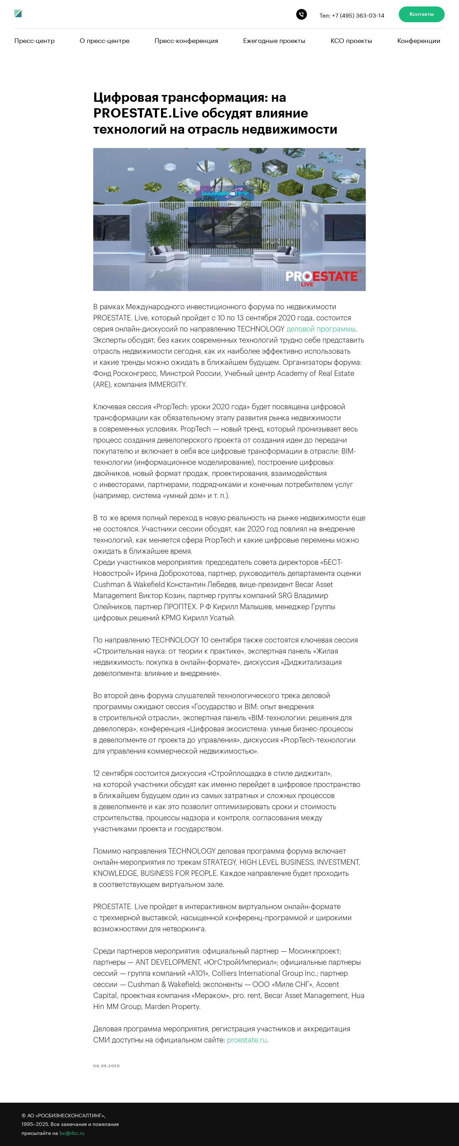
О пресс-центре (104, 39)
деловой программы (321, 329)
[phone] (301, 14)
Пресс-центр (34, 39)
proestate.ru (247, 1040)
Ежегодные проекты (274, 39)
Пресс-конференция (186, 39)
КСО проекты (351, 39)
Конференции (418, 39)
